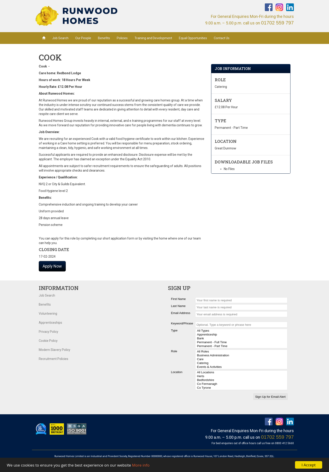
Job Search (60, 38)
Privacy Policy (48, 331)
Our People (83, 38)
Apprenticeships (50, 322)
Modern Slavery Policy (54, 350)
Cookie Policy (48, 341)
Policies (122, 38)
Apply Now (52, 266)
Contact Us (221, 38)
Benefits (104, 38)
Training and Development (153, 38)
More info (140, 465)
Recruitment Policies (53, 359)
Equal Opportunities (193, 38)
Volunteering (48, 313)
